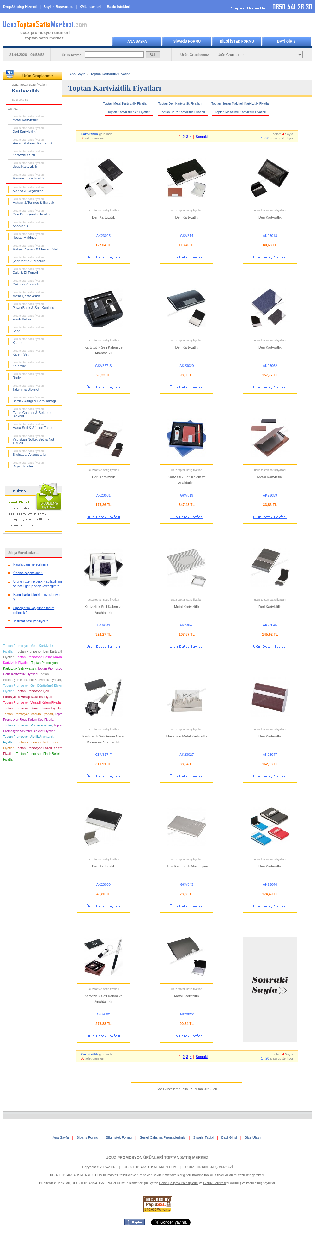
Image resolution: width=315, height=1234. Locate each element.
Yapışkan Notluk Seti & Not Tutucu (33, 439)
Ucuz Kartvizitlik (28, 165)
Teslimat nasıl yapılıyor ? (30, 621)
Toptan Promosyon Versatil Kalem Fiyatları (33, 702)
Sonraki (202, 136)
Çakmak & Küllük (28, 282)
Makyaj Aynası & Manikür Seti (35, 247)
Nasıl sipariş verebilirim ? (30, 564)
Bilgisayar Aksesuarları (30, 453)
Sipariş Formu (87, 1137)
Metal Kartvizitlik (28, 118)
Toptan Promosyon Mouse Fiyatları (27, 725)
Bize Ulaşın (254, 1137)
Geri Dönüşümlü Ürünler (31, 212)
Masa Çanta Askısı (28, 294)
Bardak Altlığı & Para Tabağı (34, 399)
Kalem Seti (28, 352)
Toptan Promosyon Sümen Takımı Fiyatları (33, 708)
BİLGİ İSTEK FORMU (237, 41)
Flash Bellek (28, 317)
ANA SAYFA (137, 41)
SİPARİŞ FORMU (187, 41)
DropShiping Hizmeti (20, 7)
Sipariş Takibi (203, 1137)
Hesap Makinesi (28, 235)
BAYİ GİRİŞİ (286, 41)
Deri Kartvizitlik (28, 129)
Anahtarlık (28, 224)
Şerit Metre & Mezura (29, 259)
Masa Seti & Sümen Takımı (33, 426)
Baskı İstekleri (118, 7)
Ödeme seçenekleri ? (28, 573)
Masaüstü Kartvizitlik (28, 176)
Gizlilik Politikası (214, 1183)
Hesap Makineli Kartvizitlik (33, 141)
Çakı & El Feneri (28, 270)
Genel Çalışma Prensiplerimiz (162, 1137)
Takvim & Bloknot (28, 387)
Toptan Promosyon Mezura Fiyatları (28, 714)
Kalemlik (28, 364)
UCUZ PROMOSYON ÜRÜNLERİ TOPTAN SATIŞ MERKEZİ (157, 1157)
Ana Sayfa (78, 74)
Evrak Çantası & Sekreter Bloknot (32, 413)
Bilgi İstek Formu (119, 1137)
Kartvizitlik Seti (28, 153)
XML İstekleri (90, 7)
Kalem (28, 341)
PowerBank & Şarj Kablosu (33, 306)
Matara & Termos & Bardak (33, 200)
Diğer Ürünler (28, 464)
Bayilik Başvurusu (58, 7)
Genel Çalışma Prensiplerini (178, 1183)
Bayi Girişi (229, 1137)
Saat (28, 329)
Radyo (28, 376)
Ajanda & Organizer (28, 189)
